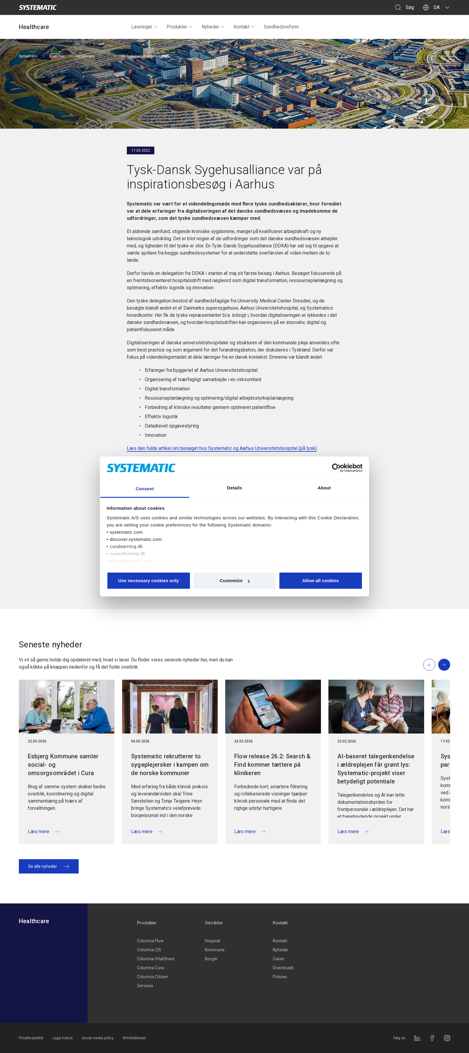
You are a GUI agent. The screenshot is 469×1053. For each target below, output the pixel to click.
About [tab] (324, 487)
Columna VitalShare (156, 958)
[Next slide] (444, 665)
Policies (280, 976)
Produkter (180, 27)
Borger (211, 958)
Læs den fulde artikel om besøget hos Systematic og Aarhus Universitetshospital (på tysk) (222, 448)
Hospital (212, 940)
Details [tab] (234, 487)
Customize (235, 580)
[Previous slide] (429, 665)
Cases (278, 958)
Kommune (215, 949)
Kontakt (244, 27)
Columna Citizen (152, 976)
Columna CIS (149, 949)
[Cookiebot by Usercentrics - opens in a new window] (336, 467)
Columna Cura (150, 967)
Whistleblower (134, 1038)
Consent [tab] (145, 488)
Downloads (283, 967)
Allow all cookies (320, 580)
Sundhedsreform (281, 27)
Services (145, 985)
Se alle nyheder (48, 866)
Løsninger (144, 27)
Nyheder (213, 27)
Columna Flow (150, 940)
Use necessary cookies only (148, 580)
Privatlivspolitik (31, 1038)
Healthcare (34, 27)
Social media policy (98, 1038)
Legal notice (62, 1038)
